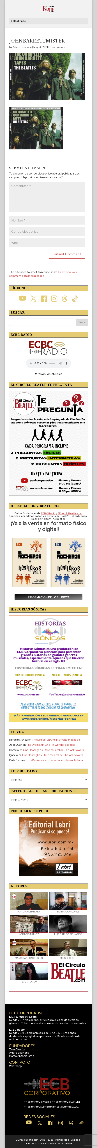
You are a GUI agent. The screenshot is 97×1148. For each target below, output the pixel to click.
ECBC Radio (17, 1029)
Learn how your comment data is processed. (43, 274)
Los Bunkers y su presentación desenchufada (55, 760)
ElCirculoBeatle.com (23, 1017)
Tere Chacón (17, 1049)
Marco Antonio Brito (21, 1056)
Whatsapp (15, 1066)
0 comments (57, 47)
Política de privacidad (67, 1139)
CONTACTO (31, 1143)
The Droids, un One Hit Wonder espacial (56, 740)
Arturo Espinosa (22, 47)
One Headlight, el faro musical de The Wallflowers (53, 750)
